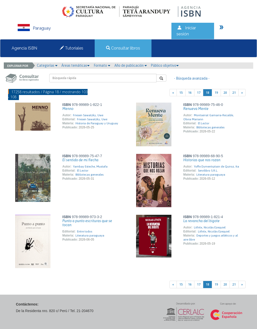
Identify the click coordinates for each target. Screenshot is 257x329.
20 (225, 92)
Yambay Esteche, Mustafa (90, 166)
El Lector (203, 123)
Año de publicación (130, 65)
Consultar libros (123, 48)
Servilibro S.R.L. (208, 170)
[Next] (242, 92)
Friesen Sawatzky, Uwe (88, 115)
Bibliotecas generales (210, 127)
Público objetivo (165, 65)
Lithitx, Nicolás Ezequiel (209, 227)
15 (181, 92)
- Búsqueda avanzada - (192, 78)
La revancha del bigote (201, 221)
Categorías (47, 65)
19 (216, 92)
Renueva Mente (196, 109)
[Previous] (173, 92)
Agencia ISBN (24, 48)
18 (207, 92)
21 (234, 92)
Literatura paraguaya (210, 174)
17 (198, 92)
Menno (67, 109)
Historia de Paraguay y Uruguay (96, 123)
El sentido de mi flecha (80, 160)
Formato (102, 65)
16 (190, 92)
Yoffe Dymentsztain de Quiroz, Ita (216, 166)
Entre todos (84, 231)
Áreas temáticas (75, 65)
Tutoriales (71, 48)
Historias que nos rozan (201, 160)
